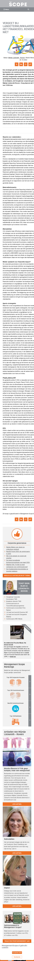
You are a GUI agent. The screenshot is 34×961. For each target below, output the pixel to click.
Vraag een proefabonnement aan (17, 941)
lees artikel (17, 804)
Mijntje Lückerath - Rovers (16, 58)
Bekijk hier (13, 656)
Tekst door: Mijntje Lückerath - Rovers (24, 587)
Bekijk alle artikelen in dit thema (17, 575)
